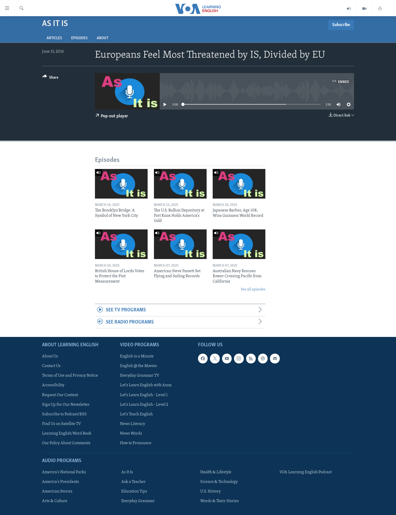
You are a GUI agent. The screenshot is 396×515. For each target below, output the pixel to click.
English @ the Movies (138, 366)
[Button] (50, 78)
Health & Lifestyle (215, 472)
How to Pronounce (135, 443)
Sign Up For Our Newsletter (66, 405)
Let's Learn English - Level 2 (144, 405)
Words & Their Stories (219, 501)
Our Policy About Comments (66, 443)
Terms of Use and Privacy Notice (70, 376)
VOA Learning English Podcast (306, 472)
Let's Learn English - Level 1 (144, 395)
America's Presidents (60, 482)
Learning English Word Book (66, 434)
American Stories (57, 491)
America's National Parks (64, 472)
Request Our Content (60, 395)
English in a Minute (137, 356)
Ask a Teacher (133, 482)
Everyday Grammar (138, 501)
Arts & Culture (54, 501)
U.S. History (210, 491)
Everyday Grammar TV (139, 376)
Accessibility (53, 385)
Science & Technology (219, 482)
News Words (131, 434)
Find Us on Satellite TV (61, 424)
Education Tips (134, 491)
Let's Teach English (136, 414)
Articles (54, 38)
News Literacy (132, 424)
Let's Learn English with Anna (146, 385)
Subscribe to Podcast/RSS (64, 414)
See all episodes (253, 289)
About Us (50, 356)
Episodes (79, 38)
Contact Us (51, 366)
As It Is (127, 472)
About (102, 38)
